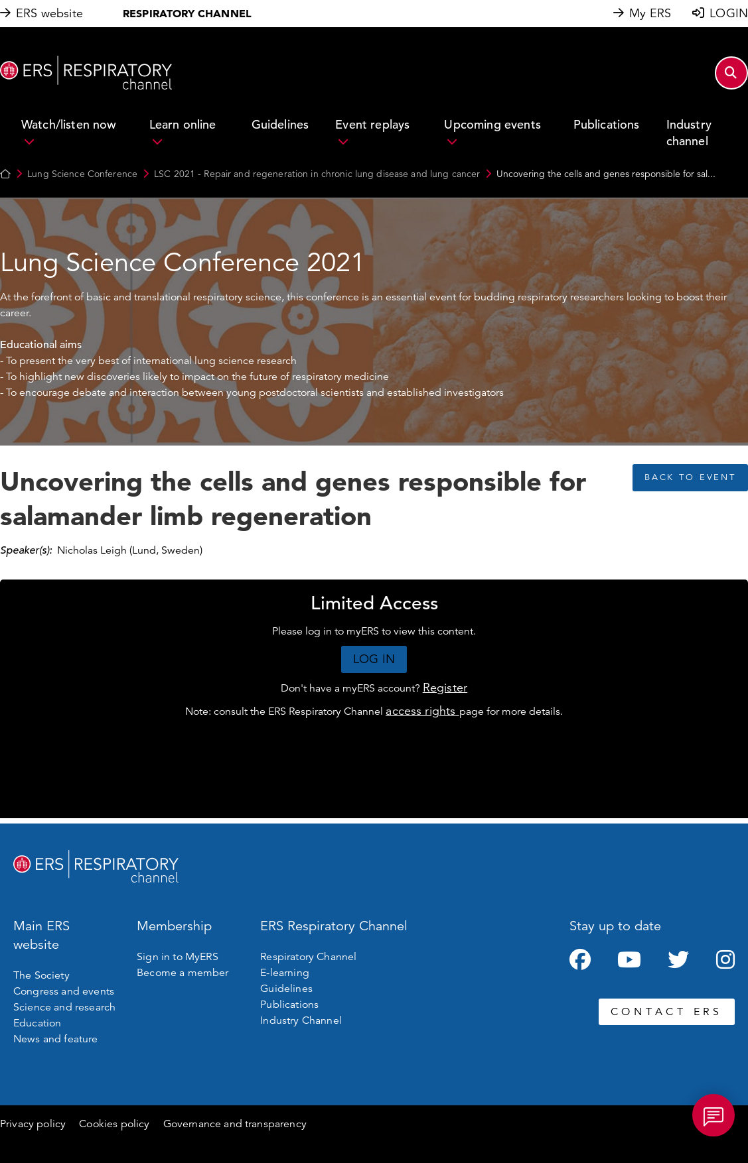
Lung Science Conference (82, 174)
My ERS (650, 13)
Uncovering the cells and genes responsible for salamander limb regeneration (293, 498)
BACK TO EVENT (690, 477)
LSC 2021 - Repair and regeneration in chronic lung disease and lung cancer (317, 174)
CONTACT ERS (667, 1011)
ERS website (49, 13)
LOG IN (374, 659)
